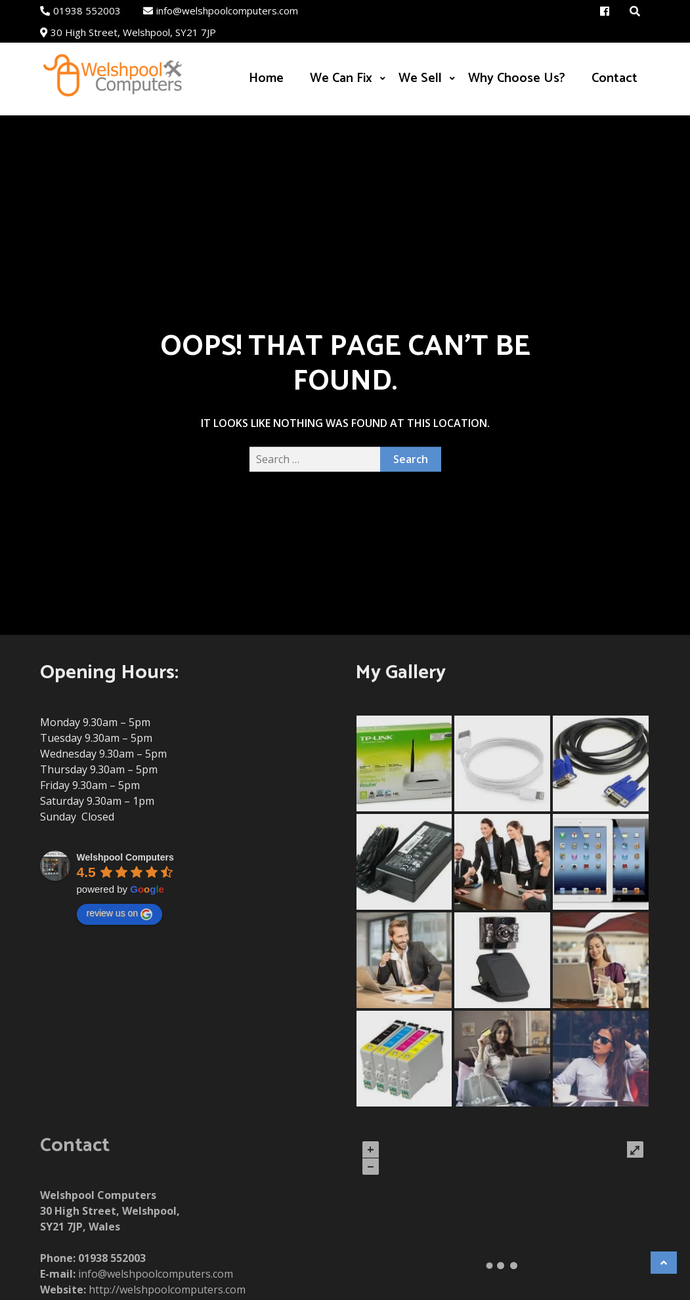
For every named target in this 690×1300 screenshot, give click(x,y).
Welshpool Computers (125, 857)
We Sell (420, 78)
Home (266, 78)
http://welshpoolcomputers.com (167, 1289)
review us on (120, 914)
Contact (614, 78)
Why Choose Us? (516, 78)
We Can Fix (341, 78)
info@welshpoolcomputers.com (220, 10)
